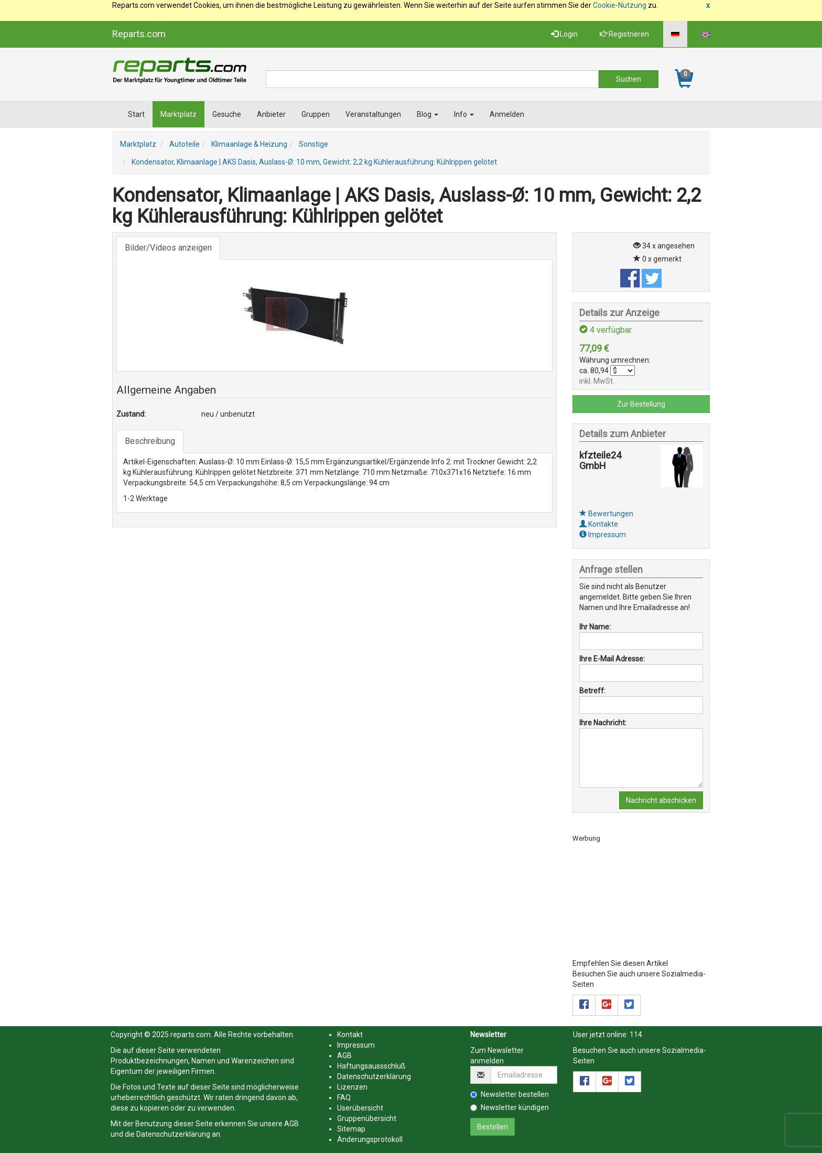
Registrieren (624, 34)
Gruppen (315, 114)
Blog (427, 114)
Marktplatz (178, 114)
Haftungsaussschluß (371, 1066)
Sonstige (313, 144)
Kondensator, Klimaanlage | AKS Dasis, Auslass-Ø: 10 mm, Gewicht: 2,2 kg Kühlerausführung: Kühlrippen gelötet (314, 162)
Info (464, 114)
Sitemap (351, 1129)
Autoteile (184, 144)
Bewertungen (606, 513)
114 (636, 1034)
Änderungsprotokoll (370, 1139)
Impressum (602, 534)
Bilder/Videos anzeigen (168, 248)
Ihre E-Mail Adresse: (612, 659)
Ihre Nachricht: (602, 723)
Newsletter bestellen (509, 1094)
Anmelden (507, 114)
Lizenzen (352, 1087)
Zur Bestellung (641, 404)
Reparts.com (139, 33)
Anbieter (271, 114)
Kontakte (598, 524)
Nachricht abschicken (661, 800)
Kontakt (350, 1034)
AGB (291, 1123)
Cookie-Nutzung (619, 5)
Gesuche (226, 114)
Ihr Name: (595, 627)
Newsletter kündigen (509, 1107)
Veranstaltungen (373, 114)
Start (136, 114)
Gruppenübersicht (366, 1118)
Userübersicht (360, 1108)
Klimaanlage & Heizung (249, 144)
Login (564, 34)
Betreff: (592, 691)
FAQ (344, 1097)
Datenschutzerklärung (173, 1134)
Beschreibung (150, 441)
